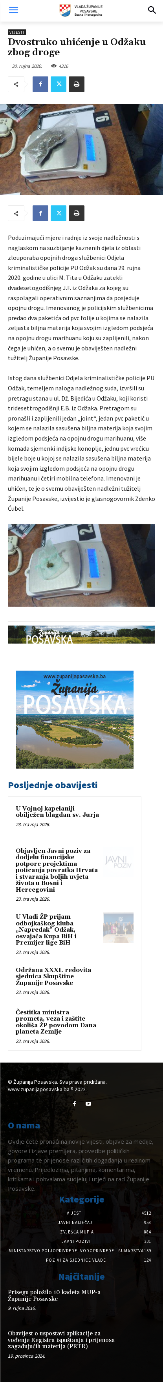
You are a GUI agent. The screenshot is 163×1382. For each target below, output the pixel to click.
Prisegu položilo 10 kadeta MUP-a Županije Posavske (54, 1296)
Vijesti (17, 32)
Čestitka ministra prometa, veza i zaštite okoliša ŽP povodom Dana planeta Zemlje (56, 1022)
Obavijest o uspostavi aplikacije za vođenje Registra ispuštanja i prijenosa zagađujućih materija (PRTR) (61, 1340)
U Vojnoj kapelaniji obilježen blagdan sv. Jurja (57, 812)
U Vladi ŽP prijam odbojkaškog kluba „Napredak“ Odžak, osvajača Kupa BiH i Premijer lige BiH (46, 930)
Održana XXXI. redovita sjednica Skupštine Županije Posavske (53, 977)
